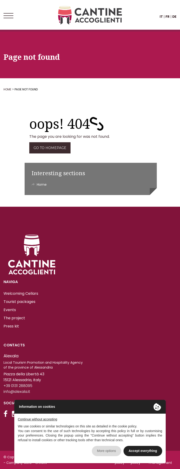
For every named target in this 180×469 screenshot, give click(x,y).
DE (174, 16)
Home (7, 89)
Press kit (11, 326)
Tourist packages (19, 301)
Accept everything (143, 451)
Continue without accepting (37, 419)
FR (167, 16)
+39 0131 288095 (18, 385)
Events (10, 310)
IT (161, 16)
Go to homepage (50, 148)
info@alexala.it (17, 391)
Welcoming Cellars (21, 293)
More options (106, 451)
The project (14, 318)
